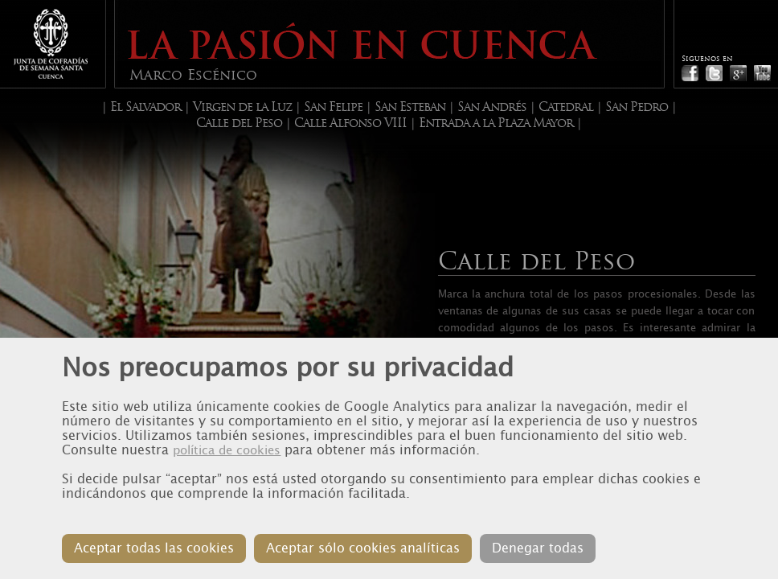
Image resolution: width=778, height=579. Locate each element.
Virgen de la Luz (242, 107)
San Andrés (491, 107)
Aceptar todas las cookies (154, 548)
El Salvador (145, 107)
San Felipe (333, 107)
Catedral (565, 107)
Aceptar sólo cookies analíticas (363, 548)
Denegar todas (538, 548)
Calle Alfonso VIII (350, 123)
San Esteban (410, 107)
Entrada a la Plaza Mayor (496, 123)
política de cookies (226, 450)
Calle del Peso (239, 123)
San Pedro (636, 107)
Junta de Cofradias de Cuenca (51, 44)
